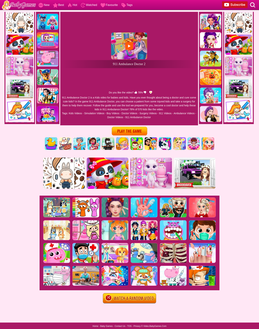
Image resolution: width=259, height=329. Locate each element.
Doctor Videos (129, 113)
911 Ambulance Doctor (138, 117)
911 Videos (165, 113)
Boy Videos (113, 113)
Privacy (136, 326)
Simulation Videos (94, 113)
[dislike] (145, 92)
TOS (129, 326)
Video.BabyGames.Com (155, 326)
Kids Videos (75, 113)
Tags (127, 4)
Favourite (109, 4)
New (43, 4)
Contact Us (120, 326)
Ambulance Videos (184, 113)
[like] (135, 92)
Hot (72, 4)
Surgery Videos (148, 113)
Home (95, 326)
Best (58, 4)
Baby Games (106, 326)
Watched (88, 4)
